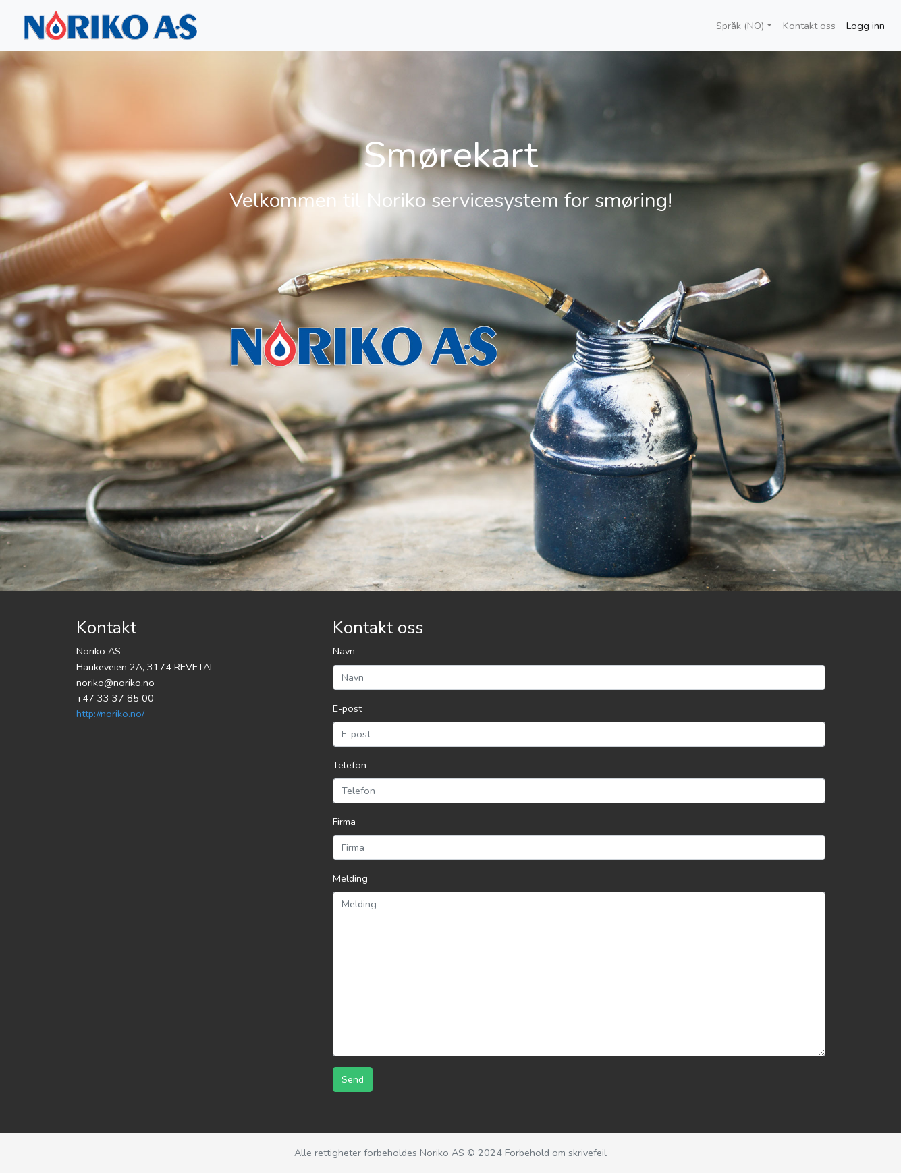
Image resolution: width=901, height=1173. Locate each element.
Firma (344, 821)
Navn (344, 651)
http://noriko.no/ (110, 713)
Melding (350, 878)
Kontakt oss (809, 25)
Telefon (349, 765)
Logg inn (865, 25)
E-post (347, 708)
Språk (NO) (740, 25)
